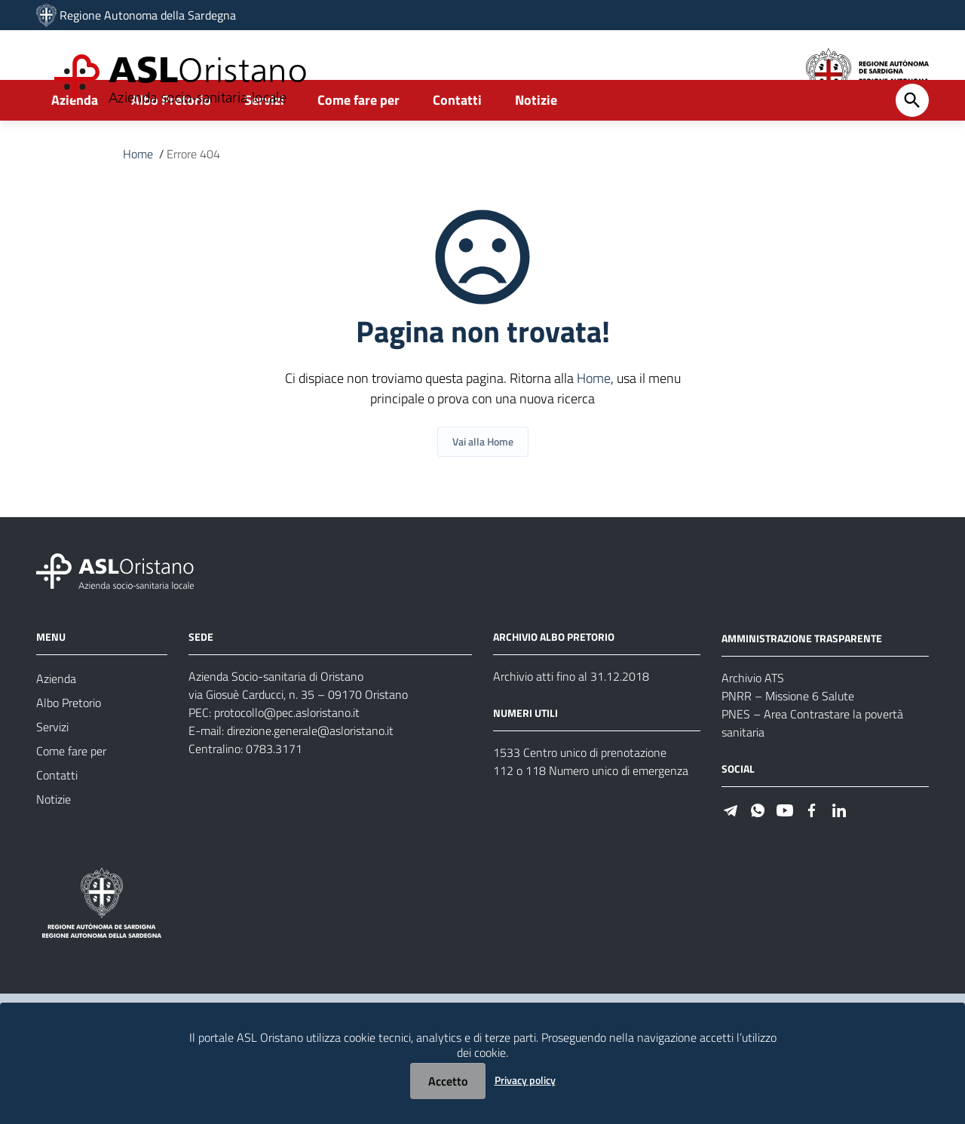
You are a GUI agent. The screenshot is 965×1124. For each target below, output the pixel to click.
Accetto (447, 1081)
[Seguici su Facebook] (812, 850)
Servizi (264, 140)
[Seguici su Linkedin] (839, 850)
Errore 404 (193, 194)
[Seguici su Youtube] (785, 850)
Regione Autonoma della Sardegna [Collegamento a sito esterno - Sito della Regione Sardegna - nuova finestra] (148, 15)
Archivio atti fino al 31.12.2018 (571, 717)
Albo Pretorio (171, 140)
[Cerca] (912, 141)
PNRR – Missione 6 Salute (787, 736)
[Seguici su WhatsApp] (758, 850)
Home (138, 194)
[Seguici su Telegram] (730, 850)
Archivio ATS (752, 718)
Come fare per (358, 140)
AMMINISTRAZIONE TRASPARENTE (801, 679)
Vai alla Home (482, 482)
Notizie (536, 140)
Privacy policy (525, 1080)
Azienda (74, 140)
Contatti (457, 140)
